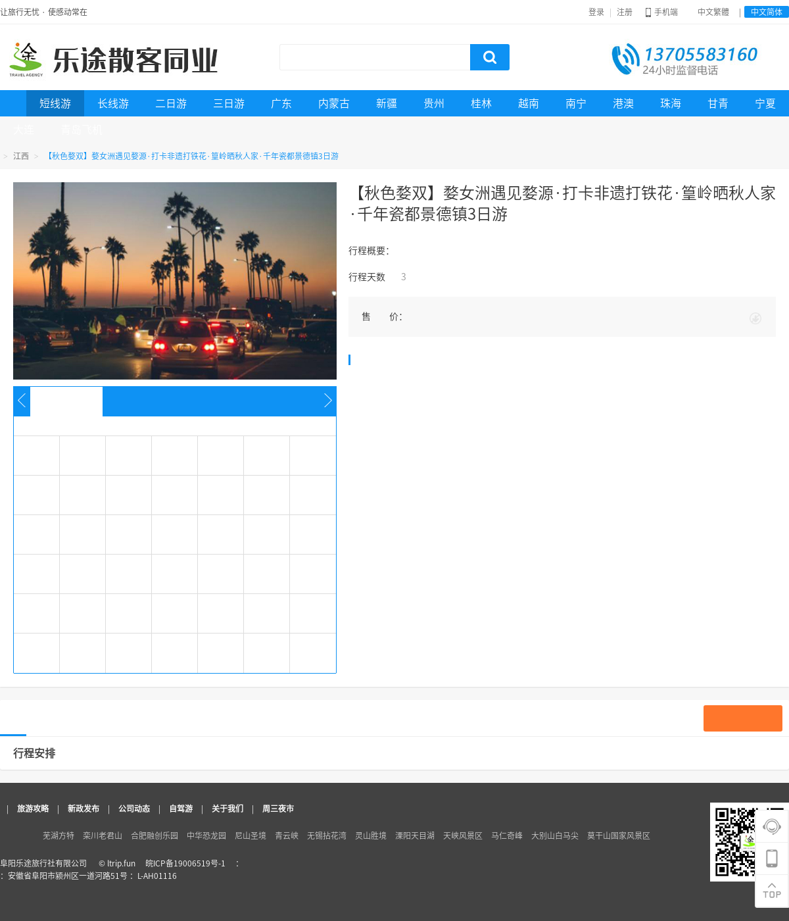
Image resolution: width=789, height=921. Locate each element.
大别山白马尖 (555, 835)
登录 (596, 12)
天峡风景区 (463, 835)
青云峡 (287, 835)
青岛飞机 (81, 129)
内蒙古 (334, 103)
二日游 (171, 103)
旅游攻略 (33, 808)
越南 (528, 103)
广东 (281, 103)
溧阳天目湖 (415, 835)
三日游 (229, 103)
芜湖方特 (58, 835)
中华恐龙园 (206, 835)
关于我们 (227, 808)
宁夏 (765, 103)
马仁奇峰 (507, 835)
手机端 (662, 12)
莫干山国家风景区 (618, 835)
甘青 (718, 103)
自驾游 (181, 808)
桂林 (481, 103)
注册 (625, 12)
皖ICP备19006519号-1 (185, 863)
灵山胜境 (371, 835)
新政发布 (83, 808)
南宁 (575, 103)
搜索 (490, 57)
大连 (23, 129)
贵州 (433, 103)
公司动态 (134, 808)
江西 (21, 156)
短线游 (55, 103)
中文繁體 (713, 12)
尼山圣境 (250, 835)
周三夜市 (278, 808)
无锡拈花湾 (327, 835)
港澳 (623, 103)
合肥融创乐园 (154, 835)
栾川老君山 (102, 835)
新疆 (386, 103)
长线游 (113, 103)
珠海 (670, 103)
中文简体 (766, 12)
